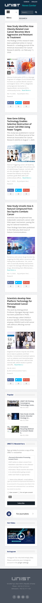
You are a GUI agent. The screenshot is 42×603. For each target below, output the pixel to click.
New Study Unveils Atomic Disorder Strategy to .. (27, 416)
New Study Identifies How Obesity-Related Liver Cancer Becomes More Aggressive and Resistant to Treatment (20, 32)
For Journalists (22, 514)
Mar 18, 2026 (11, 94)
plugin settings (23, 563)
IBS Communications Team (17, 371)
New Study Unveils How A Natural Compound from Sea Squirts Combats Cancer (20, 210)
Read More (25, 90)
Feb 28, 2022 (11, 368)
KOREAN (26, 2)
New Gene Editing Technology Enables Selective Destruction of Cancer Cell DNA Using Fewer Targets (19, 124)
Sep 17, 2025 (11, 181)
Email (10, 497)
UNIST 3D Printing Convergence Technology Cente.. (27, 403)
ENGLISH (34, 2)
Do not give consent (26, 492)
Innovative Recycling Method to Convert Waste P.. (27, 430)
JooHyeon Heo (23, 94)
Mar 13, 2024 (11, 274)
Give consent (14, 492)
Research (10, 96)
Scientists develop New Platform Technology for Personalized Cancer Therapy (19, 302)
